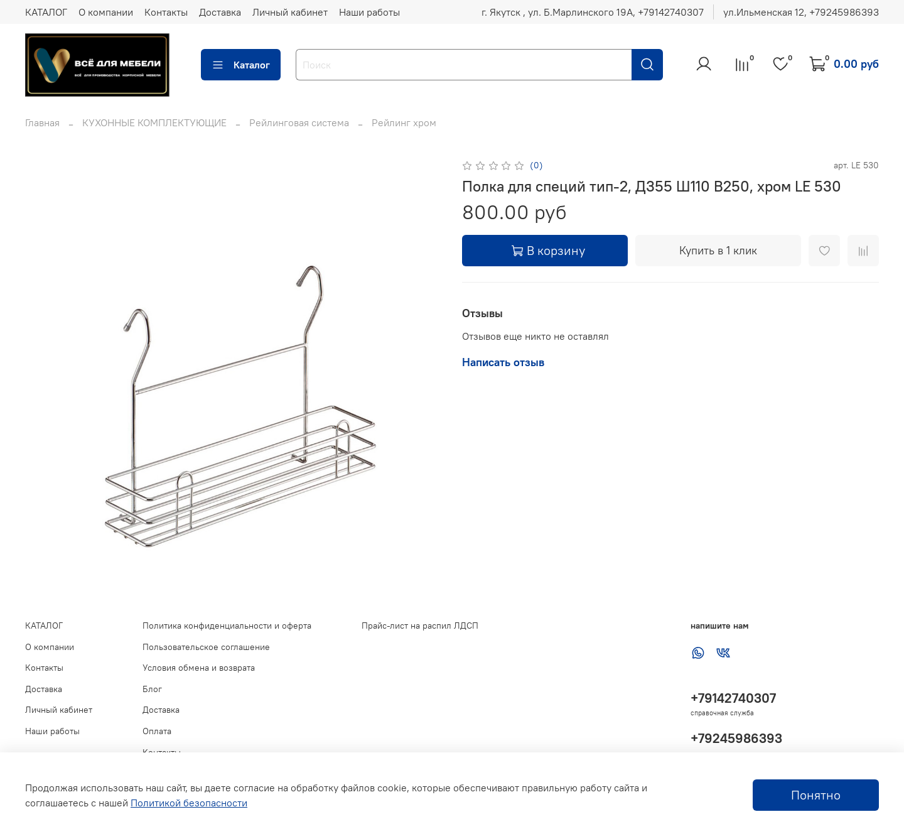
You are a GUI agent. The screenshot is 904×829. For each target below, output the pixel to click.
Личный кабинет (290, 12)
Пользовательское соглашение (206, 647)
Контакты (166, 12)
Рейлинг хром (404, 122)
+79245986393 (736, 738)
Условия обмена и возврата (199, 667)
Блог (152, 689)
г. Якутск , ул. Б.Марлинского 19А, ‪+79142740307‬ (593, 12)
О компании (105, 12)
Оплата (157, 731)
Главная (42, 122)
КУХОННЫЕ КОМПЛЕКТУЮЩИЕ (154, 122)
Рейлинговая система (299, 122)
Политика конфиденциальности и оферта (227, 625)
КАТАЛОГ (46, 12)
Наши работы (369, 12)
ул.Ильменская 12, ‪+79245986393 (801, 12)
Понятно (816, 795)
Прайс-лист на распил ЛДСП (420, 625)
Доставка (220, 12)
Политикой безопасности (189, 802)
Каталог (241, 64)
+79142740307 (733, 698)
